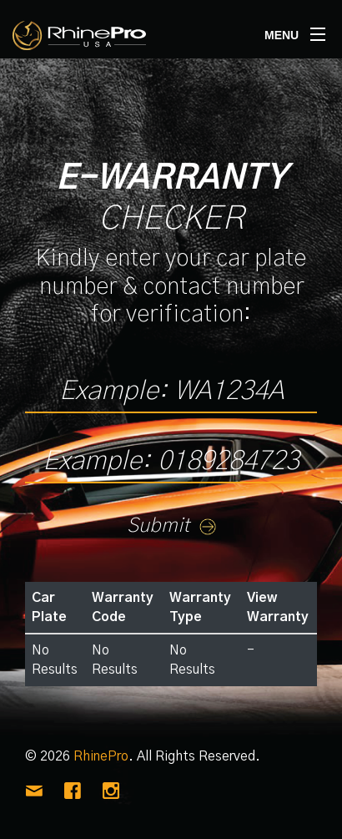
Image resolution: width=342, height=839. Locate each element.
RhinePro (100, 756)
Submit (171, 526)
